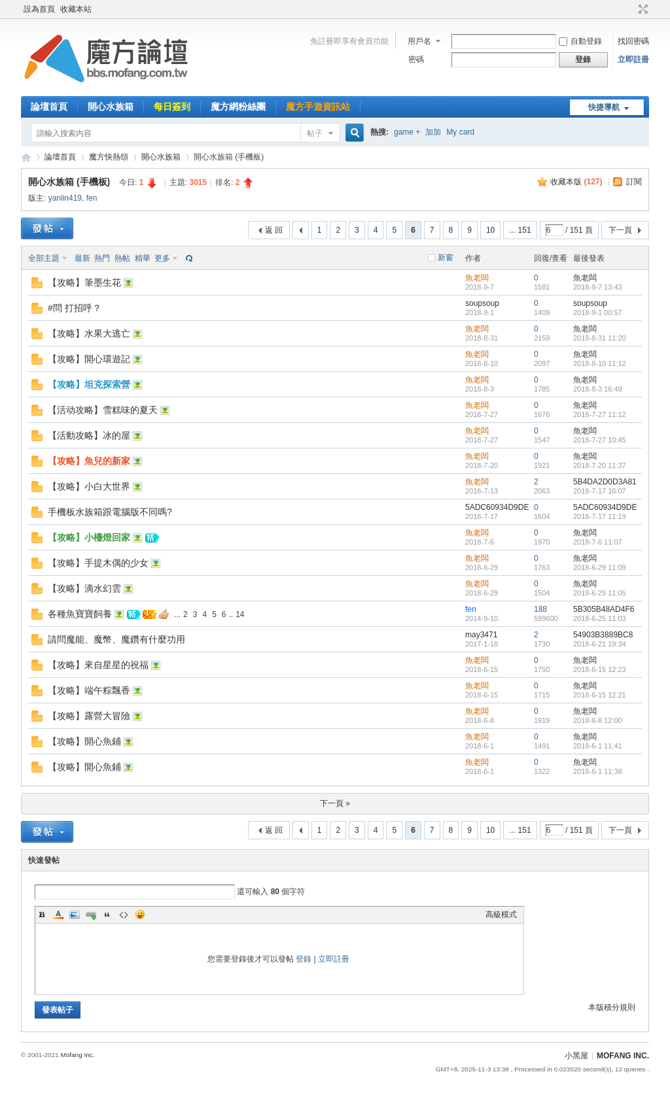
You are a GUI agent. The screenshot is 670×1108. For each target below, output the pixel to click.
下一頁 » (335, 803)
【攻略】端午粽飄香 (89, 690)
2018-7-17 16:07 (599, 491)
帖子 (315, 133)
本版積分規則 (611, 1007)
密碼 (416, 59)
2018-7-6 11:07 (597, 542)
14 (240, 614)
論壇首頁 (49, 106)
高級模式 (501, 914)
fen (91, 198)
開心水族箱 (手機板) (69, 181)
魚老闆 (477, 277)
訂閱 (634, 181)
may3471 (481, 634)
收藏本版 (576, 181)
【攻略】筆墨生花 (84, 282)
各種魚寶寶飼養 (80, 614)
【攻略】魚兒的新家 (89, 461)
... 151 (520, 230)
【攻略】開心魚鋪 (84, 741)
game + (407, 132)
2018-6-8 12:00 (597, 720)
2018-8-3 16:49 (597, 389)
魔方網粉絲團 (238, 106)
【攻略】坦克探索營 (89, 384)
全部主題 (44, 258)
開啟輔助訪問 (630, 9)
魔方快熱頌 (108, 156)
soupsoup (482, 303)
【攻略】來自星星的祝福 (98, 665)
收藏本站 (76, 9)
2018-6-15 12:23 (599, 669)
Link (90, 914)
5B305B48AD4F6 (603, 609)
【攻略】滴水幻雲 (84, 588)
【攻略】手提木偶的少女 (98, 563)
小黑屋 (576, 1055)
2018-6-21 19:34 (599, 644)
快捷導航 (604, 107)
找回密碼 (633, 41)
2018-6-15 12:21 (599, 695)
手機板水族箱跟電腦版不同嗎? (110, 512)
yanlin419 (65, 198)
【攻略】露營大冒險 (89, 716)
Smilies (140, 914)
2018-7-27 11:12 (599, 414)
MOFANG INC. (623, 1055)
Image (74, 914)
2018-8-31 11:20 (599, 338)
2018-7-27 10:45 (599, 440)
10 (490, 230)
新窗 (445, 257)
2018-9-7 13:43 (597, 287)
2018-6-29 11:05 (599, 593)
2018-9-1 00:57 (597, 312)
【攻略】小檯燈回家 (89, 537)
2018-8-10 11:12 (599, 363)
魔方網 (26, 157)
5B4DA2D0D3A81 (605, 481)
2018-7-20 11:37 (599, 465)
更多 (162, 258)
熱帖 (122, 258)
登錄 (303, 959)
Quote (107, 914)
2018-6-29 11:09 (599, 567)
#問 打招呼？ (74, 308)
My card (460, 132)
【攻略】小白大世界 (89, 486)
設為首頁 (39, 9)
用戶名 (419, 41)
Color (58, 914)
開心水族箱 (110, 106)
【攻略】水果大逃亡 (89, 333)
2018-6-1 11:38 (597, 771)
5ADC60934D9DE (497, 507)
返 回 (274, 230)
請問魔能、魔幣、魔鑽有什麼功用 (116, 639)
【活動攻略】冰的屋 (89, 435)
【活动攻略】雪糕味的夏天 (103, 410)
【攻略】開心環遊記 (89, 359)
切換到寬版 (641, 9)
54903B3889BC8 (603, 634)
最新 (82, 258)
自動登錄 (580, 41)
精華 (142, 258)
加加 (433, 132)
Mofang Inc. (77, 1054)
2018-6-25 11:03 (599, 618)
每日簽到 (172, 106)
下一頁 (620, 230)
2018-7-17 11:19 (599, 516)
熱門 (102, 258)
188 (540, 609)
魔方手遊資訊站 (318, 106)
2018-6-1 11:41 (597, 746)
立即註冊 (633, 59)
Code (123, 914)
